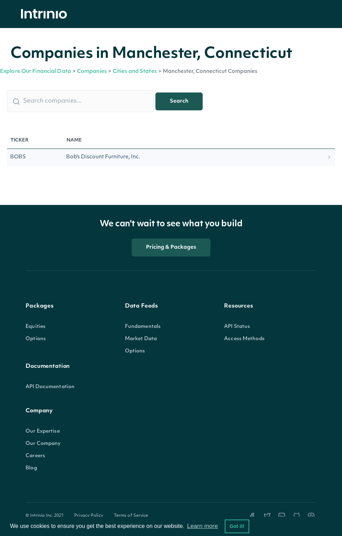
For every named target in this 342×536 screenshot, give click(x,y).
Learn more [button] (202, 526)
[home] (46, 14)
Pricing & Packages (171, 247)
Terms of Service (131, 516)
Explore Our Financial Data (35, 71)
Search (179, 101)
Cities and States (135, 71)
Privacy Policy (88, 516)
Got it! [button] (236, 526)
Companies (92, 71)
